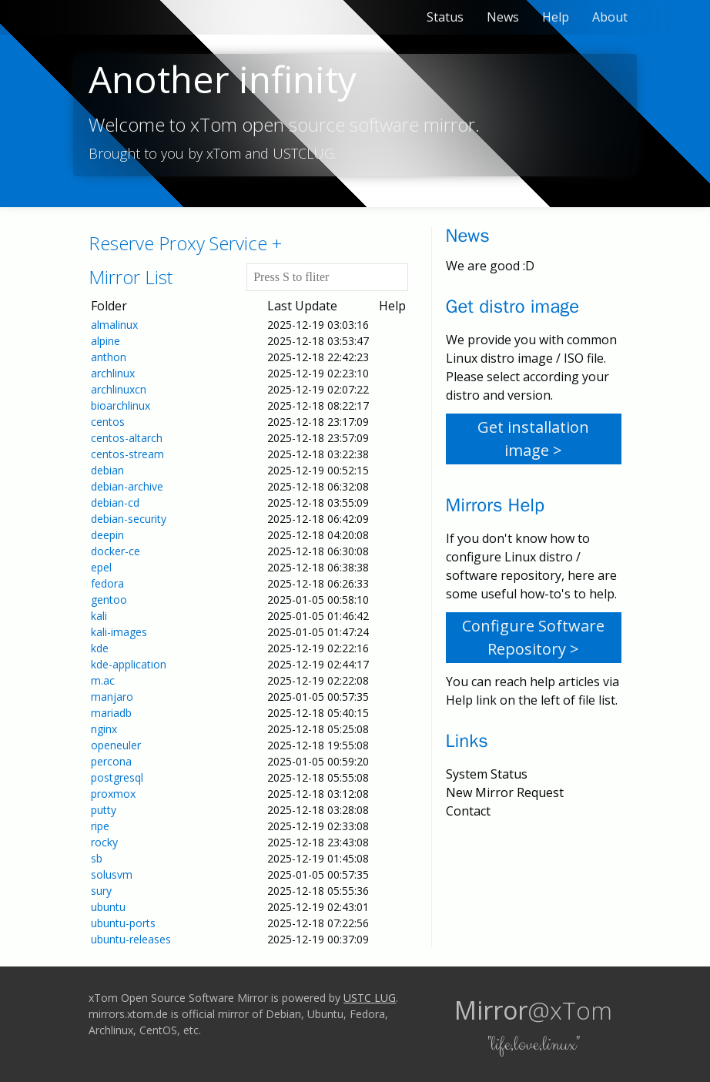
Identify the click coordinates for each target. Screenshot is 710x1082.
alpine (105, 340)
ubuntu (108, 906)
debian (107, 470)
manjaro (112, 696)
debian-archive (127, 486)
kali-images (119, 632)
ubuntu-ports (123, 923)
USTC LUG (369, 997)
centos (108, 421)
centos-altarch (126, 437)
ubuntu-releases (131, 939)
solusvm (111, 874)
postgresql (117, 777)
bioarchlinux (120, 405)
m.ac (103, 680)
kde (100, 648)
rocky (104, 842)
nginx (104, 729)
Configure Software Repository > (533, 637)
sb (96, 858)
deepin (107, 535)
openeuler (116, 745)
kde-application (128, 664)
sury (101, 890)
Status (445, 16)
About (610, 16)
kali (99, 615)
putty (103, 809)
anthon (108, 357)
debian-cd (115, 502)
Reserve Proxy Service (185, 243)
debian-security (128, 518)
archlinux (113, 373)
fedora (107, 583)
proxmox (113, 793)
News (503, 16)
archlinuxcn (118, 389)
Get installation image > (533, 439)
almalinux (114, 324)
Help (555, 16)
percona (111, 761)
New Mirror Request (505, 792)
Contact (468, 810)
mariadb (111, 712)
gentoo (109, 599)
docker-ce (115, 551)
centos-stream (127, 454)
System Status (486, 773)
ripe (100, 826)
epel (101, 567)
